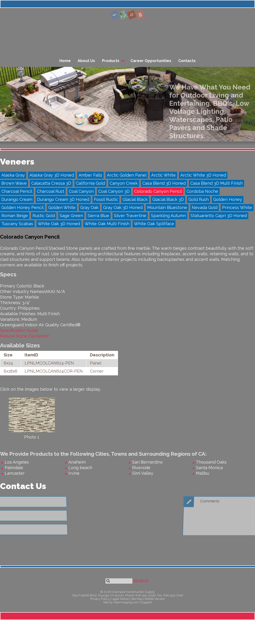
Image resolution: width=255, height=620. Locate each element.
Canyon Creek (124, 183)
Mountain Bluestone (167, 207)
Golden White (62, 207)
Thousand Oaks (211, 462)
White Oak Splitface (154, 223)
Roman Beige (14, 215)
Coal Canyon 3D (114, 191)
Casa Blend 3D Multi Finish (216, 183)
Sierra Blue (98, 215)
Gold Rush (198, 199)
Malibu (202, 473)
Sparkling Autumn (168, 215)
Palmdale (14, 467)
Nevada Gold (204, 207)
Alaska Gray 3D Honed (51, 175)
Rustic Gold (43, 215)
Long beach (80, 467)
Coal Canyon (81, 191)
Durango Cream (16, 199)
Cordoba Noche (202, 191)
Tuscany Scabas (17, 223)
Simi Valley (142, 473)
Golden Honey (227, 199)
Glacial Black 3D (168, 199)
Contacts (187, 61)
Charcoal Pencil (16, 191)
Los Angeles (17, 462)
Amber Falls (90, 175)
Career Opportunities (151, 61)
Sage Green (71, 215)
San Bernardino (147, 462)
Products (110, 61)
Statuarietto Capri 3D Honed (219, 215)
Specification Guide (19, 330)
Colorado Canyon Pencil (158, 191)
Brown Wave (14, 183)
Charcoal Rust (50, 191)
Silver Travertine (130, 215)
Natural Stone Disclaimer (24, 335)
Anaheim (77, 462)
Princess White (237, 207)
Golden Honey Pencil (22, 207)
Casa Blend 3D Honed (164, 183)
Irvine (74, 473)
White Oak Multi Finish (107, 223)
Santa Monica (209, 467)
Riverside (141, 467)
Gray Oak (89, 207)
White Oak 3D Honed (59, 223)
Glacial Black (135, 199)
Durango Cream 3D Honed (63, 199)
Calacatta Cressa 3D (51, 183)
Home (65, 61)
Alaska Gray (13, 175)
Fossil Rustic (106, 199)
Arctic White (163, 175)
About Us (86, 61)
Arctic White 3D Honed (203, 175)
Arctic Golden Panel (127, 175)
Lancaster (15, 473)
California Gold (90, 183)
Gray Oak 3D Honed (123, 207)
